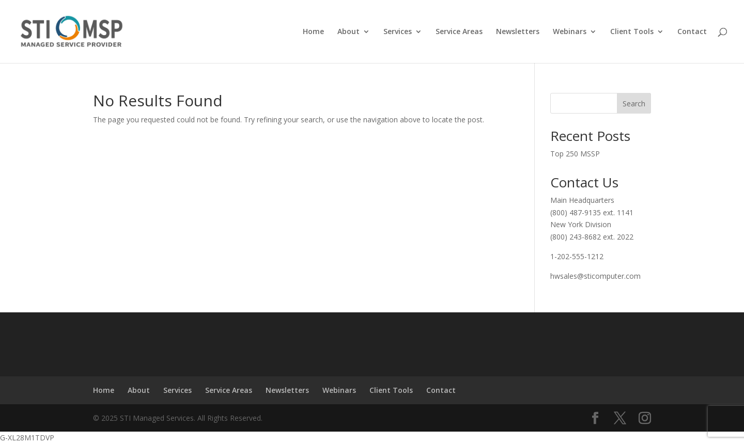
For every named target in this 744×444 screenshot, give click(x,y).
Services (397, 32)
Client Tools (632, 32)
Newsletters (517, 32)
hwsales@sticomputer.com (595, 276)
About (348, 32)
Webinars (569, 32)
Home (313, 32)
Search (634, 103)
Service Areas (459, 32)
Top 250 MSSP (575, 153)
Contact (692, 32)
